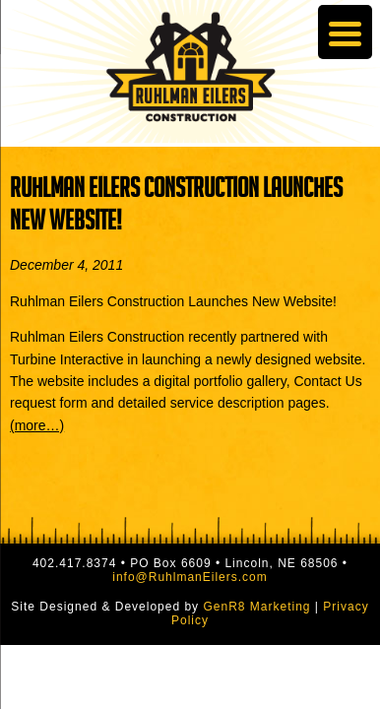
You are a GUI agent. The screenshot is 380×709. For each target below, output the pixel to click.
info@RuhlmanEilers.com (190, 577)
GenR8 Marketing (256, 606)
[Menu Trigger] (345, 32)
